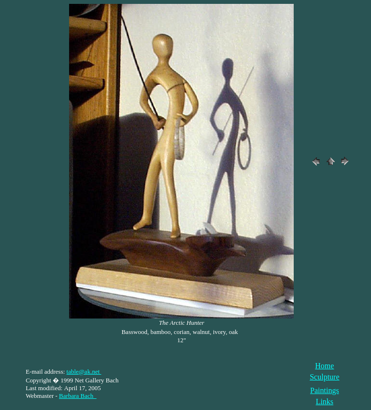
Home (324, 366)
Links (324, 401)
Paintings (324, 390)
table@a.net (84, 371)
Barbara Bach (78, 395)
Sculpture (324, 377)
